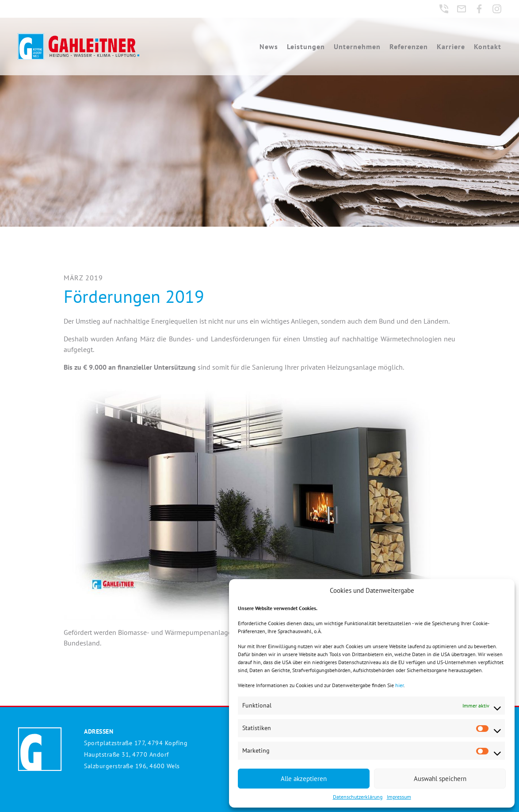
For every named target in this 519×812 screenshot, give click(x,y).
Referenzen (408, 46)
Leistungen (306, 46)
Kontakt (487, 46)
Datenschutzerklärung (357, 796)
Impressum (399, 796)
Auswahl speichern (440, 778)
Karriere (451, 46)
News (269, 46)
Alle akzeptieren (304, 778)
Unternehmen (357, 46)
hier (399, 685)
